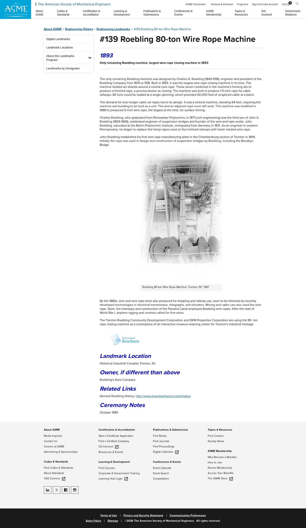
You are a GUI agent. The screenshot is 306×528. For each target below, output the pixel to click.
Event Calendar (162, 468)
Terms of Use (108, 515)
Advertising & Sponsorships (61, 452)
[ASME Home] (15, 9)
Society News (216, 441)
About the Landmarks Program (60, 57)
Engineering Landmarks (113, 29)
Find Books (160, 436)
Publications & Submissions (170, 429)
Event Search (161, 473)
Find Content (215, 436)
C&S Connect (54, 478)
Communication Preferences (188, 515)
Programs (242, 4)
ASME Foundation (195, 4)
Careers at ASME (54, 446)
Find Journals (161, 441)
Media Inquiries (53, 436)
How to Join (215, 462)
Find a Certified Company (114, 441)
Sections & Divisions (222, 4)
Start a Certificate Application (116, 436)
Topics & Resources (220, 429)
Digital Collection (166, 452)
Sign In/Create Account (265, 4)
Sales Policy (93, 521)
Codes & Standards (56, 461)
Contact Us (50, 441)
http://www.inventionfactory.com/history (163, 396)
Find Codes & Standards (58, 467)
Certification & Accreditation (117, 429)
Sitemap (113, 521)
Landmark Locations (59, 47)
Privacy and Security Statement (143, 515)
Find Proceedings (163, 446)
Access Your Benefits (221, 473)
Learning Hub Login (113, 478)
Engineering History (79, 29)
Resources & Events (111, 452)
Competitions (161, 478)
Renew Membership (220, 467)
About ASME (53, 29)
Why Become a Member (222, 457)
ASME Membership (220, 451)
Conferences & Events (167, 462)
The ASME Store (220, 478)
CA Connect (108, 446)
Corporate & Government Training (119, 473)
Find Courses (107, 468)
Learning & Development (114, 462)
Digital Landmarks (58, 39)
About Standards (54, 473)
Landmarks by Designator (63, 68)
